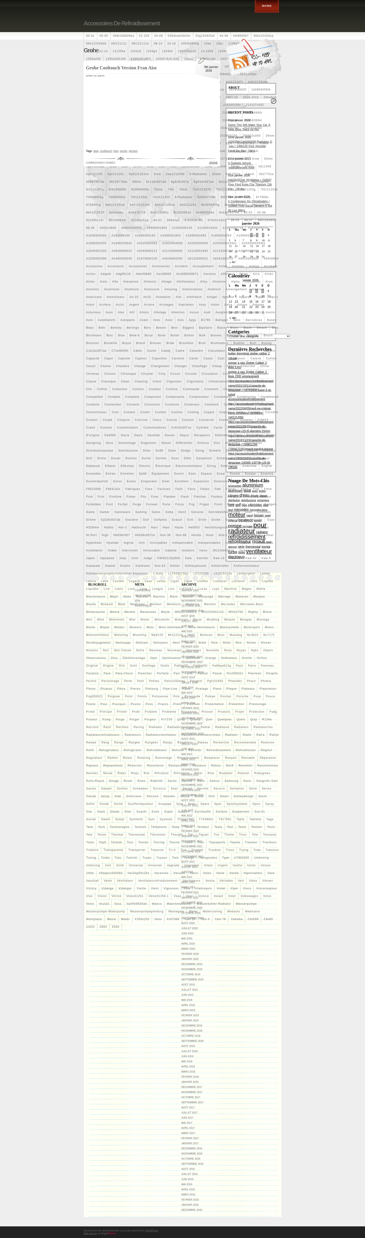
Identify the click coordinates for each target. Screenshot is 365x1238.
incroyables (158, 542)
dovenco (269, 450)
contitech (212, 404)
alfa (115, 281)
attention (178, 312)
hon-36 (165, 535)
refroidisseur (246, 750)
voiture (203, 896)
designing (93, 443)
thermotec (158, 834)
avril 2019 (188, 1005)
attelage (160, 312)
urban (208, 865)
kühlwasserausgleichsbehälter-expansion (117, 573)
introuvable (151, 550)
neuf (176, 642)
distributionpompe (99, 450)
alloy (203, 281)
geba (169, 512)
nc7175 (269, 635)
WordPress (151, 1230)
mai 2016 (186, 1184)
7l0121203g (247, 189)
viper (234, 888)
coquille (225, 412)
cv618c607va (181, 427)
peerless (254, 673)
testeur (256, 827)
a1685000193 (145, 235)
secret (187, 788)
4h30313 (240, 158)
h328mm (92, 527)
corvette (272, 412)
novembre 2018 (191, 1030)
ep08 (143, 473)
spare (204, 804)
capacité (92, 358)
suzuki (91, 819)
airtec (269, 274)
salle (201, 781)
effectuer (128, 466)
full (242, 504)
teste (242, 827)
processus (189, 711)
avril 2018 (188, 1066)
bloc (110, 335)
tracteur (251, 842)
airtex (90, 281)
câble (137, 350)
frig (192, 504)
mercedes (228, 604)
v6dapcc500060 (110, 873)
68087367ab (95, 181)
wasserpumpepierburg (147, 911)
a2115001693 (198, 251)
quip (253, 719)
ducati (116, 458)
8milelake (116, 212)
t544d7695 (185, 819)
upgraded (192, 865)
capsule (124, 358)
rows (141, 781)
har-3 (122, 527)
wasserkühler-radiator (214, 903)
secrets (203, 788)
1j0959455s (223, 74)
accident (181, 266)
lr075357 (186, 588)
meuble (129, 612)
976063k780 (194, 220)
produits (224, 711)
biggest (188, 327)
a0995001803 (157, 227)
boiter (175, 335)
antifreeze (194, 297)
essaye (250, 473)
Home (267, 5)
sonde (104, 804)
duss (175, 458)
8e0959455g (210, 204)
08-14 (158, 43)
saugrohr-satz (267, 781)
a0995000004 (131, 227)
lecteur (118, 581)
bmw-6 (135, 335)
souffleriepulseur (140, 804)
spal (179, 804)
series (266, 788)
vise (89, 896)
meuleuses (148, 612)
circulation (210, 373)
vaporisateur (253, 873)
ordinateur (229, 658)
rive (211, 773)
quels (241, 719)
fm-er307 (235, 496)
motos (269, 627)
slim (212, 796)
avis (181, 320)
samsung (231, 781)
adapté (106, 274)
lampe (265, 573)
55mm (221, 166)
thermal (117, 834)
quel (209, 719)
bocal (149, 335)
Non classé (122, 650)
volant (218, 896)
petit (140, 681)
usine (251, 865)
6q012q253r (261, 181)
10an (207, 43)
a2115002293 (223, 251)
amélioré (214, 289)
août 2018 (188, 1046)
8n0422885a (159, 212)
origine (108, 665)
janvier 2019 (190, 1020)
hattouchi (139, 527)
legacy (134, 581)
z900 (115, 926)
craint (90, 427)
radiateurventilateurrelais (200, 734)
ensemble (93, 473)
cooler (145, 412)
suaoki (141, 811)
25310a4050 (252, 128)
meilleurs (192, 604)
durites (161, 458)
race (107, 727)
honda (196, 535)
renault (231, 757)
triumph (197, 850)
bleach (262, 327)
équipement (160, 473)
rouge (114, 781)
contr (228, 404)
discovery (232, 443)
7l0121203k (269, 189)
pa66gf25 (181, 665)
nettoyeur (160, 642)
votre (90, 903)
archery (105, 304)
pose (257, 696)
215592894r (253, 120)
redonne (267, 742)
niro (239, 642)
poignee (114, 696)
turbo (105, 857)
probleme (169, 711)
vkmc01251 (135, 896)
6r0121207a (95, 189)
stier (128, 811)
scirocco (159, 788)
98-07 (248, 220)
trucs (230, 850)
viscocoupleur (266, 888)
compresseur (199, 396)
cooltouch (106, 151)
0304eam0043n (179, 35)
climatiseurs (264, 381)
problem (151, 711)
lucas (202, 588)
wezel (111, 919)
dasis (138, 435)
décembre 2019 (191, 964)
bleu (275, 327)
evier (166, 481)
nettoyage (123, 642)
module (229, 619)
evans (131, 481)
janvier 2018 (190, 1081)
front (218, 504)
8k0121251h (95, 212)
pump (106, 719)
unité (120, 865)
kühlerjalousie (195, 565)
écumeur (263, 458)
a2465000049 (122, 258)
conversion (266, 404)
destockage (127, 443)
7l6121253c (139, 197)
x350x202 (142, 919)
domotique (234, 450)
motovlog (121, 635)
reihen (113, 757)
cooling (193, 412)
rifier (199, 773)
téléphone (159, 827)
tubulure (272, 850)
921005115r (95, 220)
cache (151, 350)
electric (145, 466)
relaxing (143, 757)
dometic (215, 450)
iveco (203, 550)
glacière (131, 519)
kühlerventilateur (247, 565)
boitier (189, 335)
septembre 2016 (192, 1163)
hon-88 (181, 535)
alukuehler (253, 281)
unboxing (93, 865)
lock (131, 588)
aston (215, 304)
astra (228, 304)
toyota (235, 842)
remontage (163, 757)
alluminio (219, 281)
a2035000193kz (225, 243)
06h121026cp (264, 35)
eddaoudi (93, 466)
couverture (227, 420)
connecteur (113, 404)
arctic (120, 304)
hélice (239, 527)
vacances (161, 873)
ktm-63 (160, 565)
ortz (122, 665)
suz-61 (259, 811)
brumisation (220, 343)
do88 (159, 450)
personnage (110, 681)
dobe (172, 450)
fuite (231, 504)
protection (256, 711)
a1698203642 (122, 243)
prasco (163, 704)
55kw (208, 166)
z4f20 (90, 926)
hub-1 (223, 535)
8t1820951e (182, 212)
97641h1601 (217, 220)
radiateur (241, 727)
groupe (242, 519)
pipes (186, 688)
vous (118, 903)
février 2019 (190, 1015)
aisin (103, 281)
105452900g (190, 43)
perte (128, 681)
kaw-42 (251, 558)
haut (166, 527)
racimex (122, 727)
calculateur (216, 350)
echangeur (225, 458)
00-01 (90, 35)
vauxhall (92, 880)
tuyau (147, 857)
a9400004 (271, 258)
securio (219, 788)
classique (108, 381)
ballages (222, 320)
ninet (227, 642)
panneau (267, 665)
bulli (253, 343)
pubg (273, 711)
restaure (199, 765)
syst (151, 819)
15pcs (188, 59)
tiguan (204, 834)
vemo (108, 880)
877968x (262, 197)
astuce (242, 304)
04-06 (224, 35)
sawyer (106, 788)
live (107, 588)
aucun (194, 312)
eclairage (245, 458)
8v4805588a (205, 212)
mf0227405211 (186, 612)
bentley (116, 327)
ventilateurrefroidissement (158, 880)
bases (271, 320)
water (193, 911)
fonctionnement (259, 496)
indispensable (182, 542)
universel (155, 865)
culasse (106, 427)
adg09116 (123, 274)
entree (111, 473)
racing (139, 727)
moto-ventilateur (171, 627)
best (174, 327)
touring (159, 842)
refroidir (195, 750)
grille (202, 519)
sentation (237, 788)
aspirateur (186, 304)
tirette (229, 834)
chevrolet (248, 366)
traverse (157, 850)
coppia (209, 412)
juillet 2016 (189, 1174)
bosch (268, 335)
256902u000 (251, 135)
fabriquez (132, 489)
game (90, 512)
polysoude (192, 696)
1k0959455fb (261, 89)
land (104, 581)
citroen (240, 373)
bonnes (216, 335)
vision (102, 896)
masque (259, 596)
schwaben (140, 788)
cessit (91, 366)
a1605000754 (233, 227)
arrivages (166, 304)
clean (125, 381)
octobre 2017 (190, 1097)
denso (271, 435)
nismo (251, 642)
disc (217, 443)
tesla (218, 827)
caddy (166, 350)
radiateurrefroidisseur (103, 734)
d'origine (93, 435)
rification (162, 773)
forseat (152, 504)
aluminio (92, 289)
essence (267, 473)
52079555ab (95, 166)
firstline (115, 496)
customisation (128, 427)
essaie (235, 473)
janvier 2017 (190, 1143)
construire (152, 404)
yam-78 (220, 919)
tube (257, 850)
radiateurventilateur (161, 734)
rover (128, 781)
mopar (104, 627)
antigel (212, 297)
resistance (155, 765)
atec (121, 312)
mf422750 (236, 612)
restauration (178, 765)
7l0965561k (117, 197)
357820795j (246, 143)
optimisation (171, 658)
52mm (137, 166)
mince (267, 612)
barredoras (254, 320)
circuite (191, 373)
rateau (203, 742)
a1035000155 (182, 227)
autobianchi (107, 320)
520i (125, 166)
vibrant (267, 880)
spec (218, 804)
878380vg (93, 204)
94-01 (157, 220)
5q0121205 (94, 174)
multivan (206, 635)
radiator (231, 734)
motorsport (252, 627)
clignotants (195, 381)
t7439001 (206, 819)
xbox (158, 919)
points (142, 696)
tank (89, 827)
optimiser (193, 658)
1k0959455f (238, 89)
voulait (104, 903)
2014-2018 (251, 97)
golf (146, 519)
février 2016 (190, 1199)
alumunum (151, 289)
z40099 (253, 919)
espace (206, 473)
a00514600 (108, 227)
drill (89, 458)
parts (189, 673)
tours (189, 842)
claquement (260, 373)
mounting (139, 635)
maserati (242, 596)
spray (269, 804)
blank (247, 327)
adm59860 (144, 274)
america (258, 289)
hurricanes (253, 535)
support (184, 811)
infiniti (230, 542)
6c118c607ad (156, 181)
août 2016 (188, 1168)
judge (147, 558)
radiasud (222, 727)
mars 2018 (188, 1071)
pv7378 (166, 719)
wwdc (125, 919)
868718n (227, 197)
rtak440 (156, 781)
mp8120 (157, 635)
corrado (255, 412)
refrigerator (133, 750)
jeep (122, 558)
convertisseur (96, 412)
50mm (268, 158)
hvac (270, 535)
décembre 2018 (191, 1025)
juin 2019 (187, 994)
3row (221, 151)
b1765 (206, 320)
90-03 (248, 212)
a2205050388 (96, 258)
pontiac (225, 696)
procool (207, 711)
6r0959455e (140, 189)
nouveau (155, 650)
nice (214, 642)
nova (228, 650)
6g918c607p (180, 181)
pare (107, 673)
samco (215, 781)
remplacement (188, 757)
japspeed (107, 558)
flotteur (217, 496)
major (114, 596)
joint (135, 558)
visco (247, 888)
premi (177, 704)
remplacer (212, 757)
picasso (106, 688)
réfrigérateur (109, 750)
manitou (159, 596)
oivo (114, 658)
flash (185, 496)
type (225, 857)
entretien (127, 473)
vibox (253, 880)
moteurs (136, 627)
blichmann (94, 335)
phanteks (235, 681)
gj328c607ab (111, 519)
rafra (261, 734)
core (240, 412)
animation (163, 297)
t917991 (225, 819)
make (127, 596)
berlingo (133, 327)
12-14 (103, 51)
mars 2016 (188, 1194)
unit (108, 865)
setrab (91, 796)
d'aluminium (236, 427)
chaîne (106, 366)
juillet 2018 (189, 1051)
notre (140, 650)
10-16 (171, 43)
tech (101, 827)
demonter (254, 435)
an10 (147, 297)
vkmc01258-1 (159, 896)
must (221, 635)
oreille (247, 658)
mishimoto (116, 619)
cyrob (218, 427)
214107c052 (255, 105)
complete (132, 396)
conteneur (192, 404)
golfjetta (160, 519)
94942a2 (173, 220)
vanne (234, 873)
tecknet (140, 827)
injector (245, 542)
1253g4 (151, 51)
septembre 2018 (192, 1040)
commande (191, 389)
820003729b (206, 197)
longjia (157, 588)
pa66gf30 (200, 665)
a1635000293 (96, 235)
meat (121, 604)
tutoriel (132, 857)
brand (140, 343)
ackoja (254, 266)
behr (102, 327)
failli (179, 489)
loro (171, 588)
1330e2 (223, 51)
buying (266, 343)
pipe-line (170, 688)
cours (157, 420)
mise (100, 619)
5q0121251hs (139, 174)
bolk (202, 335)
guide (257, 519)
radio (247, 734)
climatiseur (241, 381)
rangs (167, 742)
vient (155, 888)
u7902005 (241, 857)
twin (175, 857)
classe (91, 381)
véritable (226, 880)
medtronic (137, 604)
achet (223, 266)
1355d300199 (116, 59)
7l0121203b (224, 189)
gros (229, 519)
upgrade (173, 865)
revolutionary (267, 765)
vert (241, 880)
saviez (91, 788)
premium (193, 704)
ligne (188, 581)
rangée (134, 742)
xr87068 (173, 919)
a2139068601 (248, 251)
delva (238, 435)
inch (142, 542)
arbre (90, 304)
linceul (202, 581)
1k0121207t (234, 82)
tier (191, 834)
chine (264, 366)
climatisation (218, 381)
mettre (114, 612)
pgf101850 (215, 681)
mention (210, 604)
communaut (232, 389)
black (221, 327)
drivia (101, 458)
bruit (202, 343)
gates (156, 512)
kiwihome (142, 565)
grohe (215, 519)
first (101, 496)
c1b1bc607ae (96, 350)
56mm (235, 166)
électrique (163, 466)
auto (89, 320)
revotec (92, 773)
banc (237, 320)
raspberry (185, 742)
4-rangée (237, 151)
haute (179, 527)
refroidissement (218, 750)
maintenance (95, 596)
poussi (136, 704)
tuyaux (161, 857)
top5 (102, 842)
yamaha (237, 919)
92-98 (261, 212)
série (253, 788)
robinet (243, 773)
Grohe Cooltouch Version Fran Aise (121, 67)
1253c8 (135, 51)
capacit (269, 350)
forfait (123, 504)
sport (256, 804)
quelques (225, 719)
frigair (204, 504)
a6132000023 (198, 258)
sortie (118, 804)
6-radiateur (198, 174)
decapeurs (202, 435)
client (157, 381)
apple (261, 297)
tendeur (203, 827)
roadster (226, 773)
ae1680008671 (187, 274)
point (129, 696)
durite (146, 458)
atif (132, 312)
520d (113, 166)
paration (92, 673)
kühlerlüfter (220, 565)
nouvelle (212, 650)
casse (208, 358)
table (241, 819)
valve (220, 873)
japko (90, 558)
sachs (172, 781)
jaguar (260, 550)
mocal (197, 619)
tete (89, 834)
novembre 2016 (191, 1153)
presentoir (236, 704)
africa (243, 274)
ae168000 (163, 274)
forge (137, 504)
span (192, 804)
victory (91, 888)
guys (271, 519)
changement (160, 366)
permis (91, 681)
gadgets (270, 504)
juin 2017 (187, 1117)
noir (106, 650)
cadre (180, 350)
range (119, 742)
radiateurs (133, 734)
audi (207, 312)
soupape (164, 804)
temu (188, 827)
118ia (90, 51)
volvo (267, 896)
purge (120, 719)
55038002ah (190, 166)
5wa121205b (175, 174)
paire (252, 665)
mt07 (191, 635)
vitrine (117, 896)
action (91, 274)
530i (162, 166)
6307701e (233, 174)
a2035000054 (198, 243)
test (230, 827)
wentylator (94, 919)
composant (152, 396)
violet (221, 888)
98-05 (235, 220)
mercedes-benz (252, 604)
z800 (103, 926)
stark (101, 811)
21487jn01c (231, 120)
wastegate (176, 911)
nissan (266, 642)
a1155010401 (207, 227)
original (92, 665)
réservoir (135, 765)
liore (253, 581)
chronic (110, 373)
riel (146, 773)
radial (205, 727)
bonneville (234, 335)
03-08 (158, 35)
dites (147, 450)
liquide (267, 581)
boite (162, 335)
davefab (154, 435)
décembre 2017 (191, 1087)
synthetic (136, 819)
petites (154, 681)
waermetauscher (179, 903)
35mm (263, 143)
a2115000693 (172, 251)
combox (155, 389)
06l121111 (119, 43)
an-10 (134, 297)
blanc (234, 327)
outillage (148, 665)
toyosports (217, 842)
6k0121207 (227, 181)
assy (202, 304)
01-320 (144, 35)
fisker (131, 496)
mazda (91, 604)
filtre (268, 489)
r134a (267, 719)
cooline (177, 412)
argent (134, 304)
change (140, 366)
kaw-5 (266, 558)
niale (202, 642)
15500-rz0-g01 (167, 59)
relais (127, 757)
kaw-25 (235, 558)
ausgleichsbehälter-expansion (238, 312)
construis (172, 404)
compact (252, 389)
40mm (254, 151)
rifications (182, 773)
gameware (122, 512)
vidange (107, 888)
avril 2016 (188, 1189)
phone (91, 688)
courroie (141, 420)
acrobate (270, 266)
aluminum (131, 289)
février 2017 (190, 1138)
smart (224, 796)
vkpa (177, 896)
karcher (202, 558)
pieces (135, 688)
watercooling (212, 911)
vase (271, 873)
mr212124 (175, 635)
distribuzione (128, 450)
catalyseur (238, 358)
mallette (142, 596)
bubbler (239, 343)
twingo (189, 857)
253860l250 (229, 135)
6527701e (266, 174)
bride (170, 343)
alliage (166, 281)
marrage (224, 596)
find (89, 496)
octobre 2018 (190, 1035)
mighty (253, 612)
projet (239, 711)
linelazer (220, 581)
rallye (274, 734)
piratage (202, 688)
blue (121, 335)
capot (108, 358)
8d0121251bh (140, 204)
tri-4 (172, 850)
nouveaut (174, 650)
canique (252, 350)
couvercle (206, 420)
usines (266, 865)
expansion (201, 481)
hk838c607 (121, 535)
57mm (249, 166)
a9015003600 (248, 258)
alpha (235, 281)
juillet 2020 (189, 928)
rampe (91, 742)
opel (153, 658)
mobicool (181, 619)
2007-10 (232, 97)
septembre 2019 (192, 979)
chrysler (147, 373)
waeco (157, 903)
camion (235, 350)
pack (239, 665)
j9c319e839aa (223, 550)
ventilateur (125, 880)
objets (268, 650)
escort (179, 473)
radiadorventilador (181, 727)
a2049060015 (122, 251)
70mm (158, 189)
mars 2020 (188, 948)
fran (116, 151)
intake (112, 550)
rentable (248, 757)
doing (200, 450)
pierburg (151, 688)
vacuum (179, 873)
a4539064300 (172, 258)
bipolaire (205, 327)
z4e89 (268, 919)
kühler (175, 565)
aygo (192, 320)
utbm (90, 873)
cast (221, 358)
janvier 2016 (190, 1204)
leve (148, 581)
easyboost (204, 458)
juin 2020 (187, 933)
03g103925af (205, 35)
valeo (207, 873)
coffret (102, 389)
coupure (123, 420)
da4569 (110, 435)
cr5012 (263, 420)
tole (255, 834)
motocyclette (229, 627)
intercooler (130, 550)
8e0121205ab (165, 204)
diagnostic (149, 443)
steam (115, 811)
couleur (92, 420)
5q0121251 (116, 174)
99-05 (90, 227)
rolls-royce (95, 781)
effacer (110, 466)
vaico (194, 873)
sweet (105, 819)
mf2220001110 (212, 612)
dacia (125, 435)
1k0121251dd (258, 82)
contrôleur (245, 404)
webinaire (252, 911)
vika (186, 888)
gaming (141, 512)
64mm (249, 174)
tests (271, 827)
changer (180, 366)
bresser (156, 343)
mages (247, 588)
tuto (118, 857)
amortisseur (116, 297)
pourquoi (119, 704)
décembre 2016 (191, 1148)
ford (109, 504)
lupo (216, 588)
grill (190, 519)
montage (263, 619)
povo (149, 704)
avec (156, 320)
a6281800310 (223, 258)
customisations (154, 427)
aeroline (209, 274)
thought (177, 834)
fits (143, 496)
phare (251, 681)
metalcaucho (95, 612)
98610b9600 (267, 220)
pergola (272, 673)
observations (96, 658)
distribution (253, 443)
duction (131, 458)
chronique (128, 373)
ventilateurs (191, 880)
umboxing (261, 857)
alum (269, 281)
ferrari (231, 489)
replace (92, 765)
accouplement (203, 266)
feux (244, 489)
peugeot (196, 681)
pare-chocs (124, 673)
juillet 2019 (189, 989)
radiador (155, 727)
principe (106, 711)
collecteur (120, 389)
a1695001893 (196, 235)
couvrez (246, 420)
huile (236, 535)
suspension (241, 811)
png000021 (94, 696)
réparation (268, 757)
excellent (182, 481)
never (189, 642)
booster (253, 335)
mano (174, 596)
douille (252, 450)
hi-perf (91, 535)
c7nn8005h (120, 350)
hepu (265, 527)
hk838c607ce (145, 535)
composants (175, 396)
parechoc (145, 673)
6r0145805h (117, 189)
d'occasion (259, 427)
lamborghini (246, 573)
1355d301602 (141, 59)
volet (232, 896)
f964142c (113, 489)
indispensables (209, 542)
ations (144, 312)
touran (143, 842)
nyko (254, 650)
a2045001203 (96, 251)
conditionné (270, 396)
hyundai (113, 542)
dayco (184, 435)
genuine (197, 512)
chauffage (199, 366)
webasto (233, 911)
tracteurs (269, 842)
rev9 (230, 765)
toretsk (116, 842)
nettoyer (142, 642)
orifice (262, 658)
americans (94, 297)
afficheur (227, 274)
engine (267, 466)
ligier (175, 581)
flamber (170, 496)
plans (217, 688)
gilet (248, 512)
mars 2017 (188, 1133)
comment (211, 389)
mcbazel (107, 604)
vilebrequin (203, 888)
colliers (138, 389)
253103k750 (229, 128)
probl (136, 711)
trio (183, 850)
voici (189, 896)
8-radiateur (184, 197)
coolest (160, 412)
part (177, 673)
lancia (91, 581)
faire (191, 489)
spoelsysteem (237, 804)
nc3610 (253, 635)
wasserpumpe (246, 903)
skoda (184, 796)
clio (89, 389)
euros (117, 481)
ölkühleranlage (134, 658)
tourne (174, 842)
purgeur (150, 719)
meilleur (156, 604)
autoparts (127, 320)
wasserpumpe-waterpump (105, 911)
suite (155, 811)
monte (90, 627)
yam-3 (205, 919)
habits (109, 527)
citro (226, 373)
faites (205, 489)
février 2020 (190, 953)
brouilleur (186, 343)
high (105, 535)
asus (109, 312)
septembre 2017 (192, 1102)
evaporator (149, 481)
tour (130, 842)
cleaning (141, 381)
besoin (161, 327)
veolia (210, 880)
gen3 (182, 512)
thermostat (136, 834)
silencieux (134, 796)
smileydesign (244, 796)
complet (114, 396)
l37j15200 (201, 573)
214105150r (232, 105)
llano (119, 588)
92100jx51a (140, 220)
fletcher (200, 496)
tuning (91, 857)
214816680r (253, 112)
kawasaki (93, 565)
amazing (170, 289)
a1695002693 (247, 235)
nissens (92, 650)
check (231, 366)
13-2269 (207, 51)
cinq (162, 373)
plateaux (248, 688)
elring (211, 466)
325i (229, 143)
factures (163, 489)
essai (221, 473)
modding (213, 619)
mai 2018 (186, 1061)
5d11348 (264, 166)
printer (122, 711)
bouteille (110, 343)
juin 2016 (187, 1179)
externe (239, 481)
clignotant (174, 381)
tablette (256, 819)
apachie (228, 297)
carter (194, 358)
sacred (187, 781)
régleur (266, 750)
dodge (185, 450)
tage (270, 819)
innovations (265, 542)
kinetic (125, 565)
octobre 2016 (190, 1158)
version (133, 151)
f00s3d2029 (259, 481)
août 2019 (188, 984)
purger (134, 719)
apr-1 (274, 297)
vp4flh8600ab (136, 903)
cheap (217, 366)
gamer (105, 512)
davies (170, 435)
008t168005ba (123, 35)
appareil (245, 297)
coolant (129, 412)
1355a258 (93, 59)
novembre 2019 (191, 969)
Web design (90, 1233)
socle (263, 796)
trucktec (214, 850)
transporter (137, 850)
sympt (120, 819)
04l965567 (241, 35)
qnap (181, 719)
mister (145, 619)
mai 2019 (186, 999)
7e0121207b (202, 189)
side (118, 796)
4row (255, 158)
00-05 (104, 35)
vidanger (125, 888)
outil (133, 665)
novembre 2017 (191, 1092)
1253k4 (167, 51)
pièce (121, 688)
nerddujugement (98, 642)
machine (230, 588)
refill (90, 750)
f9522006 (93, 489)
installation (94, 550)
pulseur (92, 719)
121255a (119, 51)
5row (157, 174)
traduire (92, 850)
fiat (256, 489)
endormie (250, 466)
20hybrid (270, 97)
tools (90, 842)
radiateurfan (263, 727)
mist (132, 619)
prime (90, 711)
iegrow (129, 542)
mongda (246, 619)
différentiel (184, 443)
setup (105, 796)
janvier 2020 (190, 959)
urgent (223, 865)
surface (221, 811)
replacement (113, 765)
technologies (119, 827)
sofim (90, 804)
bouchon (92, 343)
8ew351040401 (235, 204)
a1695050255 (96, 243)
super (168, 811)
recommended (245, 742)
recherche (221, 742)
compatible (94, 396)
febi (218, 489)
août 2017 (188, 1107)
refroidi (178, 750)
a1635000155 (258, 227)
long (143, 588)
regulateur (94, 757)
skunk (198, 796)
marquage (206, 596)
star (89, 811)
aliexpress (131, 281)
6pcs (243, 181)
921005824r (117, 220)
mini (89, 619)
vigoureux (171, 888)
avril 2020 (188, 943)
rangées (151, 742)
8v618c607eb (229, 212)
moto (150, 627)
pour (104, 704)
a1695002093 (221, 235)
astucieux (93, 312)
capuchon (159, 358)
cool (115, 412)
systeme (166, 819)
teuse (101, 834)
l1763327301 (178, 573)
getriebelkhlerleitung (224, 512)
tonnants (270, 834)
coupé (107, 420)
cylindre (202, 427)
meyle (165, 612)
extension (221, 481)
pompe (210, 696)
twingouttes (208, 857)
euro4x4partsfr (97, 481)
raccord (92, 727)
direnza (203, 443)
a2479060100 (147, 258)
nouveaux (193, 650)
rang (105, 742)
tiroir (243, 834)
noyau (241, 650)
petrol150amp (174, 681)
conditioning (246, 396)
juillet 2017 (189, 1112)
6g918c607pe (204, 181)
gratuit (177, 519)
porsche (243, 696)
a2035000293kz (253, 243)
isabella (171, 550)
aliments (150, 281)
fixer (155, 496)
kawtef (110, 565)
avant (144, 320)
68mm (136, 181)
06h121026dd (96, 43)
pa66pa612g (221, 665)
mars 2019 (188, 1010)
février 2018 (190, 1076)
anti (179, 297)
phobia (266, 681)
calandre (196, 350)
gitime (91, 519)
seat (174, 788)
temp (175, 827)
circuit (175, 373)
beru (147, 327)
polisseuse (160, 696)
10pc (219, 43)
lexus (161, 581)
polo (176, 696)
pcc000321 (235, 673)
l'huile (158, 573)
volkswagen (249, 896)
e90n (188, 458)
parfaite (163, 673)
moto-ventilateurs (202, 627)
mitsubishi (162, 619)
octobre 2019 (190, 974)
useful (237, 865)
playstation (268, 688)
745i (171, 189)
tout (201, 842)
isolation (188, 550)
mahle (261, 588)
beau (90, 327)
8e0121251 (188, 204)
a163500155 (121, 235)
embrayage (229, 466)
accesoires (94, 266)
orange (210, 658)
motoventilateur (97, 635)
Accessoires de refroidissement (122, 23)
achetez (238, 266)
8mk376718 (137, 212)
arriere (149, 304)
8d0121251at (115, 204)
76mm (183, 189)
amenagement (236, 289)
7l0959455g (95, 197)
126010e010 (187, 51)
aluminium (112, 289)
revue (108, 773)
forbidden (93, 504)
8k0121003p (261, 204)
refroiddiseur (157, 750)
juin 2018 (187, 1056)
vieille (141, 888)
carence (178, 358)
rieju (135, 773)
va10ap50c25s (138, 873)
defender (222, 435)
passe (217, 673)
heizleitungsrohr (217, 527)
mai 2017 (186, 1122)
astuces (258, 304)
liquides (92, 588)
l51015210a (223, 573)
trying (243, 850)
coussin (188, 420)
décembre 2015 (191, 1209)
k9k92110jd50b (168, 558)
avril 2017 (188, 1128)
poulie (91, 704)
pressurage (257, 704)
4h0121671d (220, 158)
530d (150, 166)
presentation (214, 704)
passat (203, 673)
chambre (122, 366)
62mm (216, 174)
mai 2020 (186, 938)
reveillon (246, 765)
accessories (161, 266)
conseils (133, 404)
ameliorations (192, 289)
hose (210, 535)
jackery (244, 550)
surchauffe (203, 811)
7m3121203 (161, 197)
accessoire (116, 266)
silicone (152, 796)
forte (166, 504)
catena (255, 358)
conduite (93, 404)
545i (173, 166)
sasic (247, 781)
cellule (271, 358)
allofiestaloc (186, 281)
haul (154, 527)
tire (217, 834)
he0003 (194, 527)
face (148, 489)
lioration (238, 581)
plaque (231, 688)
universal (136, 865)
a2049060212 (147, 251)
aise (95, 151)
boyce (126, 343)
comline (172, 389)
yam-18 (189, 919)
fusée (254, 504)
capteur (141, 358)
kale (188, 558)
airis (256, 274)
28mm (270, 135)
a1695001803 (170, 235)
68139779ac (118, 181)
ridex (122, 773)
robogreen (262, 773)
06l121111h (140, 43)
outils (164, 665)
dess (109, 443)
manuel (188, 596)
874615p (244, 197)
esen (192, 473)
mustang (236, 635)
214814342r (231, 112)
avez (168, 320)
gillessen (264, 512)
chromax (92, 373)
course (171, 420)
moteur (119, 627)
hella (252, 527)
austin (270, 312)
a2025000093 (147, 243)
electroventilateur (189, 466)
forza (179, 504)
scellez (122, 788)
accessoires (138, 266)
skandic (169, 796)
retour (216, 765)
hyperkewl (94, 542)
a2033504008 (172, 243)
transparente (113, 850)
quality (195, 719)
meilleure (174, 604)
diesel (166, 443)
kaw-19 (219, 558)
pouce (270, 696)
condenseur (223, 396)
